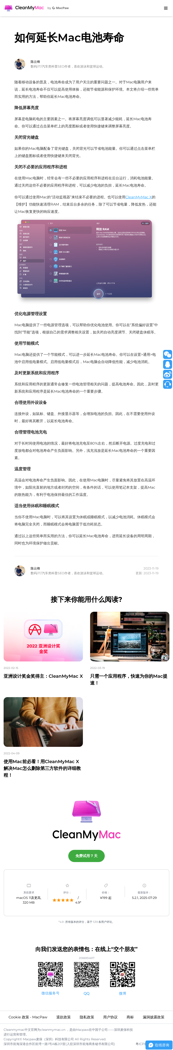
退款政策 (63, 1017)
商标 (130, 1017)
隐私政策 (87, 1017)
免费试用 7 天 (86, 856)
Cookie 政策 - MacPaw (28, 1017)
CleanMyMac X (138, 197)
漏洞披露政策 (153, 1017)
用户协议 (110, 1017)
